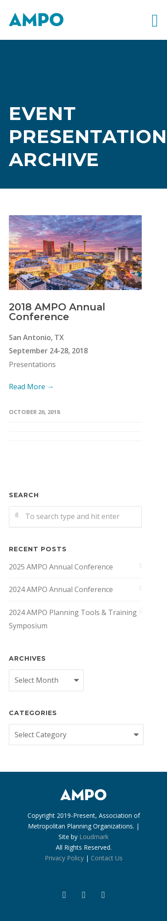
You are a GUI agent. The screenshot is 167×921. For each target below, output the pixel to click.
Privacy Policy (64, 858)
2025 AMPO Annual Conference (61, 567)
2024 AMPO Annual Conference (61, 589)
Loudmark (94, 836)
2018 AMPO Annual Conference (57, 312)
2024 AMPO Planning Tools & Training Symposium (73, 619)
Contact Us (107, 858)
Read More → (31, 386)
